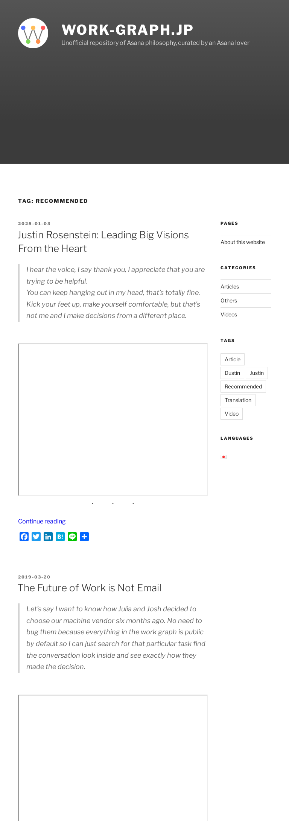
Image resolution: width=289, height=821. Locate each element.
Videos (229, 314)
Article (232, 359)
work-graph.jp (127, 29)
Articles (230, 286)
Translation (238, 400)
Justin (257, 373)
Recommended (243, 386)
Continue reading (42, 521)
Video (232, 413)
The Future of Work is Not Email (89, 588)
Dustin (232, 373)
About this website (243, 242)
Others (229, 300)
